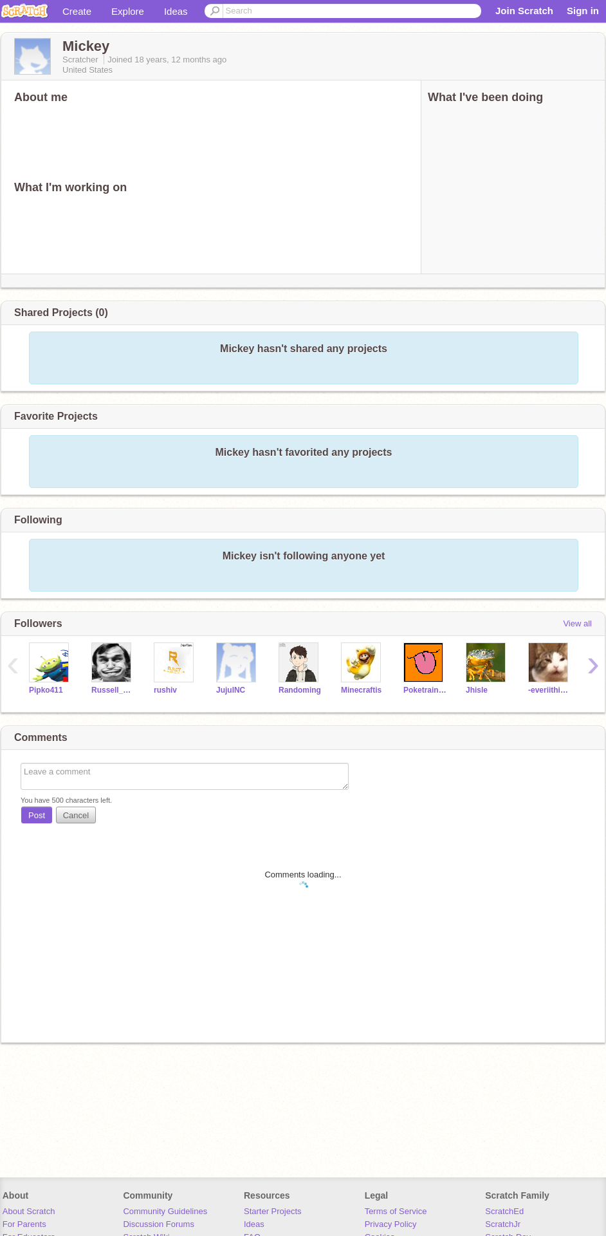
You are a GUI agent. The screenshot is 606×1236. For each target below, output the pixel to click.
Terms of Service (396, 1211)
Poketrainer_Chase (424, 690)
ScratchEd (504, 1211)
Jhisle (477, 690)
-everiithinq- (549, 690)
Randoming (300, 690)
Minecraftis (361, 690)
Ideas (176, 11)
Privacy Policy (391, 1224)
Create (76, 11)
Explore (127, 11)
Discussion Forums (158, 1224)
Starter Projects (273, 1211)
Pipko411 (46, 690)
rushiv (165, 690)
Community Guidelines (165, 1211)
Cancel (76, 815)
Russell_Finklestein (112, 690)
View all (577, 623)
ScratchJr (502, 1224)
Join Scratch (524, 10)
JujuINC (230, 690)
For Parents (24, 1224)
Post (36, 815)
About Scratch (29, 1211)
